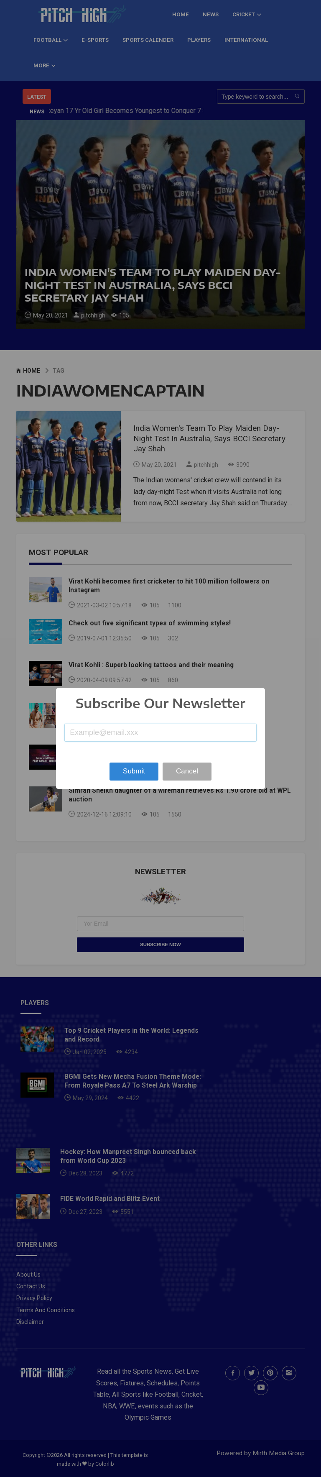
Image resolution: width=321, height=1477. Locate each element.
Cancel (187, 771)
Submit (134, 771)
